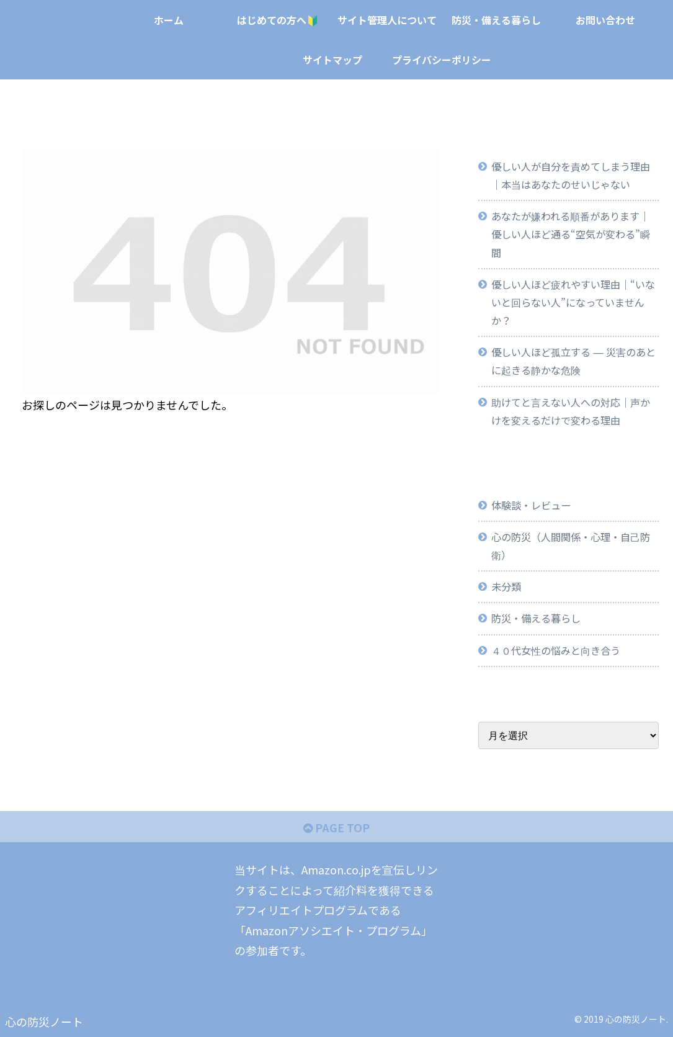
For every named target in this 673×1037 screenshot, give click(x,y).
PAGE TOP (336, 827)
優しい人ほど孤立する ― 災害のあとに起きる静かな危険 (573, 360)
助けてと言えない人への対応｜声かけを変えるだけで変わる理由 (570, 411)
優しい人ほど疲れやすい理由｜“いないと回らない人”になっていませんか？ (573, 302)
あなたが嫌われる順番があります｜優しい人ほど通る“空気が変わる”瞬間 (570, 234)
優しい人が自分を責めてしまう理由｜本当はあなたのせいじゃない (570, 175)
